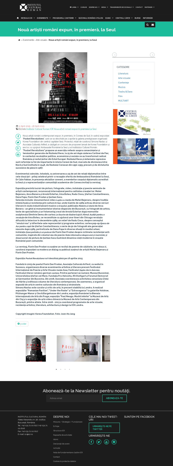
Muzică (121, 87)
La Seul (93, 129)
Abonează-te (114, 398)
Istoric (55, 439)
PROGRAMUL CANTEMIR (63, 18)
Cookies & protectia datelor (64, 461)
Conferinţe (123, 82)
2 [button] (60, 369)
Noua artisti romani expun (66, 129)
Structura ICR (59, 431)
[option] (36, 348)
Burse (138, 18)
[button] (107, 55)
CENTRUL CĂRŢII (123, 18)
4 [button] (69, 369)
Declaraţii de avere (61, 444)
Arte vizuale (124, 78)
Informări (148, 18)
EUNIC (108, 18)
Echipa (56, 426)
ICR (51, 129)
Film (120, 96)
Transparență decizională (121, 7)
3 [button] (65, 369)
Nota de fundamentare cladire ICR (68, 452)
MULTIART (123, 101)
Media (103, 7)
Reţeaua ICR (26, 18)
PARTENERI (148, 7)
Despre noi (93, 7)
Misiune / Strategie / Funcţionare (67, 422)
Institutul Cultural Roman (37, 129)
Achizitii (56, 448)
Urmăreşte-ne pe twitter (102, 427)
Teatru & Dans (125, 92)
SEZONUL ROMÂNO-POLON (91, 18)
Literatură (123, 73)
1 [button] (56, 369)
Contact (139, 7)
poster (22, 324)
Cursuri (83, 7)
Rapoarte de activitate (62, 435)
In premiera (83, 129)
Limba (73, 7)
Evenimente (42, 18)
